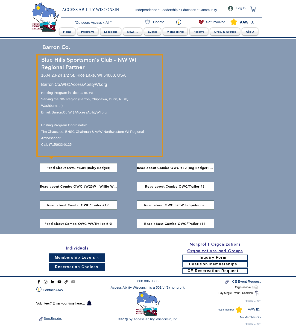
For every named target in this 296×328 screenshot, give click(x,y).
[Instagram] (45, 281)
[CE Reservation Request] (215, 271)
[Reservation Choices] (77, 267)
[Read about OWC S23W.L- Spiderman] (175, 205)
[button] (87, 31)
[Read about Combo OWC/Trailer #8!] (175, 186)
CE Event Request (246, 281)
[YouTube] (59, 281)
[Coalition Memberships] (215, 264)
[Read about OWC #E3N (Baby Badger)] (78, 167)
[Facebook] (38, 281)
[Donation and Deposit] (66, 281)
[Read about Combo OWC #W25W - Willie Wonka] (78, 186)
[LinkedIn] (52, 281)
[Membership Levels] (77, 257)
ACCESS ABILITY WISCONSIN (90, 9)
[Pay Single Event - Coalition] (237, 293)
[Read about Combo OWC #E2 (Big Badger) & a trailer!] (175, 167)
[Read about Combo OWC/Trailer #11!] (175, 223)
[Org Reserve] (244, 287)
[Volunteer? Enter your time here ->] (64, 303)
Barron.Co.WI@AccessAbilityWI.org (79, 112)
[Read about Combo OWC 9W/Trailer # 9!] (78, 223)
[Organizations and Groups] (215, 251)
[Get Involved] (215, 22)
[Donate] (159, 22)
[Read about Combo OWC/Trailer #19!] (78, 205)
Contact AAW (53, 290)
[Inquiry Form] (215, 258)
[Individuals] (77, 248)
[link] (253, 9)
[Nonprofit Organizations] (215, 244)
